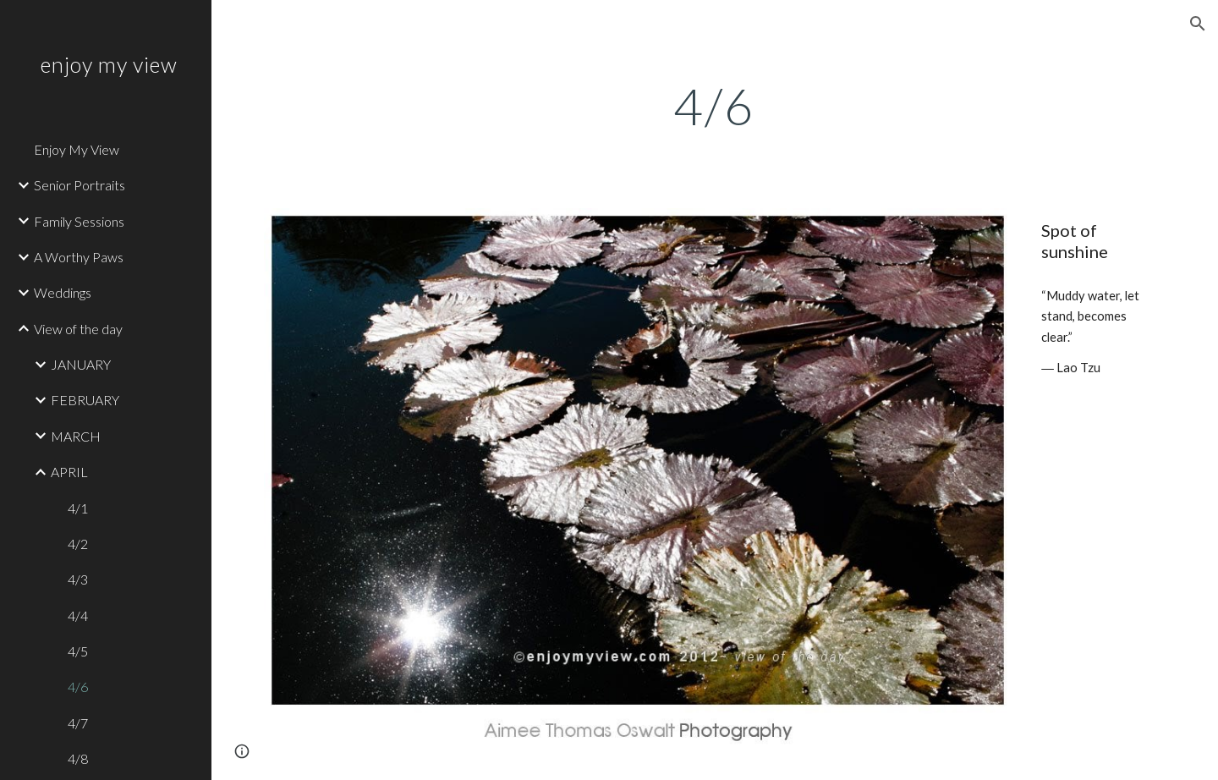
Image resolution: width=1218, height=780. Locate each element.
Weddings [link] (62, 292)
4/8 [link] (78, 758)
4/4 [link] (78, 615)
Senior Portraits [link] (79, 185)
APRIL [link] (69, 472)
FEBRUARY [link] (85, 400)
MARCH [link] (76, 436)
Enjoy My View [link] (76, 149)
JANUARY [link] (81, 364)
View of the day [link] (78, 329)
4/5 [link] (78, 651)
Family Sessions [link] (79, 221)
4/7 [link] (78, 723)
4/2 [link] (78, 544)
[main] (715, 105)
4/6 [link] (78, 686)
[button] (1197, 23)
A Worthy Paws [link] (78, 257)
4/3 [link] (78, 579)
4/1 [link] (78, 508)
